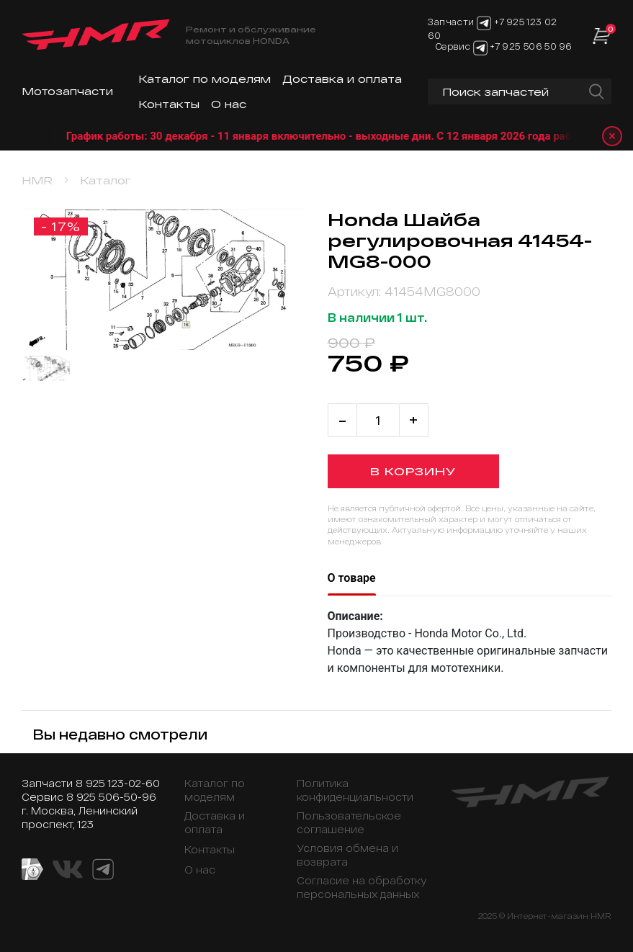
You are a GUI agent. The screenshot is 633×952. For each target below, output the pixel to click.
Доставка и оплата (342, 79)
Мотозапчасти (67, 91)
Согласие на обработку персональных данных (362, 887)
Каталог (105, 180)
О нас (228, 104)
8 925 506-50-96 (111, 797)
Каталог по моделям (204, 79)
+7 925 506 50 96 (531, 47)
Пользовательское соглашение (349, 822)
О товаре (352, 578)
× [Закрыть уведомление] (612, 135)
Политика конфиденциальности (355, 790)
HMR (37, 180)
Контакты (168, 104)
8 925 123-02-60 (118, 783)
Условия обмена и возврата (347, 855)
